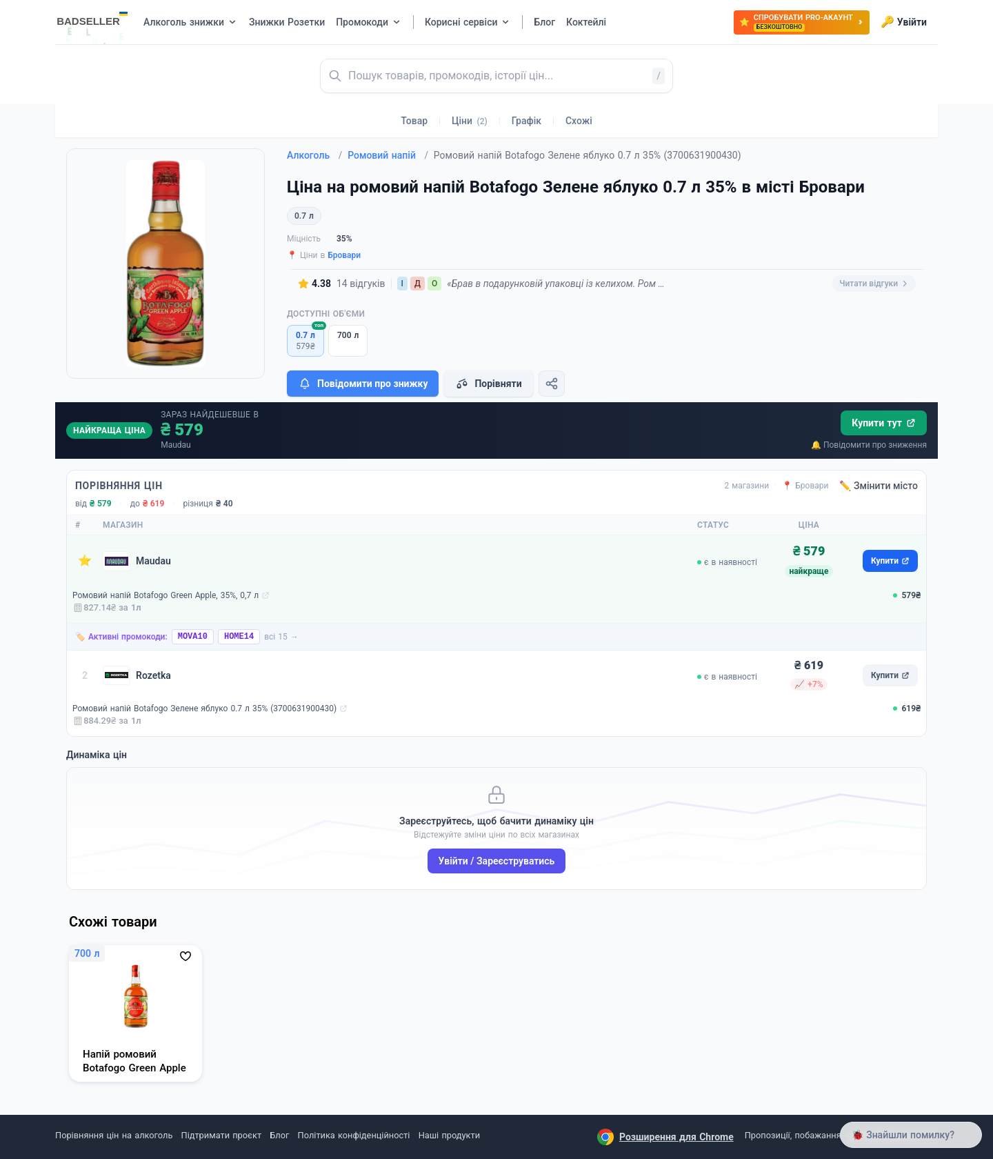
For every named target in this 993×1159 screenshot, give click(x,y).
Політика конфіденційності (354, 1135)
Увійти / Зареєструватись (497, 860)
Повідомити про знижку (363, 383)
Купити (890, 561)
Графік (526, 120)
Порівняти (488, 383)
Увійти (904, 22)
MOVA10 (193, 637)
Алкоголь (314, 155)
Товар (414, 120)
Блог (279, 1135)
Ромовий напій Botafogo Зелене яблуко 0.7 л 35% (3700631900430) (204, 708)
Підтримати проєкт (221, 1135)
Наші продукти (449, 1135)
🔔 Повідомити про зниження (869, 445)
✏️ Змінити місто (878, 485)
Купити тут (884, 422)
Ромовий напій (388, 155)
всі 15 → (281, 637)
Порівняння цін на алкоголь (113, 1135)
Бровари (344, 255)
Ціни (470, 120)
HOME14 (239, 637)
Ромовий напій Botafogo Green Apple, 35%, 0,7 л (165, 595)
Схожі (578, 120)
